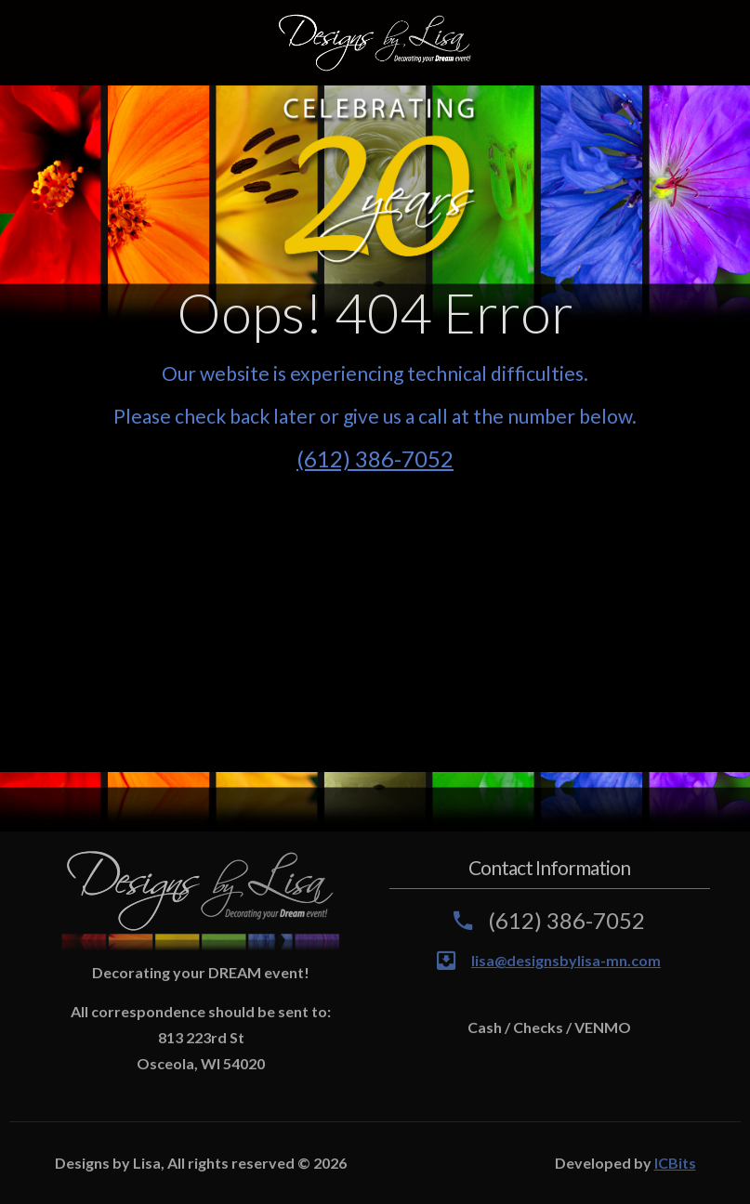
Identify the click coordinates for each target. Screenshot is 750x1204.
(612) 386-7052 (375, 458)
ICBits (675, 1162)
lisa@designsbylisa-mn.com (566, 960)
